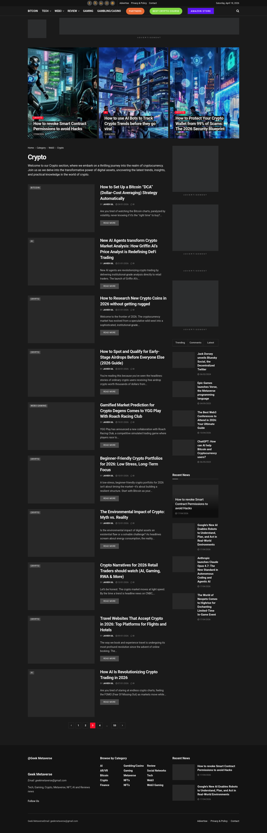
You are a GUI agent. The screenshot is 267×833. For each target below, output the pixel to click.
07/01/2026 (122, 683)
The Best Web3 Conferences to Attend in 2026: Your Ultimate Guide (207, 420)
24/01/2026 (122, 204)
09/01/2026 (122, 636)
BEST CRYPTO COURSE (166, 11)
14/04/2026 (181, 134)
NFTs (127, 780)
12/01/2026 (122, 523)
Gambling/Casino (109, 10)
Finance (104, 785)
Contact (153, 3)
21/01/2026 (122, 263)
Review (72, 10)
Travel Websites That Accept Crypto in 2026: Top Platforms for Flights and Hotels (133, 624)
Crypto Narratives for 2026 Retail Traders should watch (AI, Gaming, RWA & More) (130, 571)
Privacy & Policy (139, 3)
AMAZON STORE (201, 11)
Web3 (58, 10)
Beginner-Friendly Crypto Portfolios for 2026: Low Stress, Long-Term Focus (131, 464)
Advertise (124, 3)
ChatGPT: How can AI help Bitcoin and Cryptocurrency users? (207, 449)
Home (31, 148)
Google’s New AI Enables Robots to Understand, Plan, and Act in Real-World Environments (217, 790)
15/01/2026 (122, 476)
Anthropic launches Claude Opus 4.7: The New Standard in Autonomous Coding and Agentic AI (207, 569)
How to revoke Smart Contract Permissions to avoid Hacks (191, 504)
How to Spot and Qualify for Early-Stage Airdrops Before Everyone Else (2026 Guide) (132, 357)
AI (106, 112)
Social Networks (156, 770)
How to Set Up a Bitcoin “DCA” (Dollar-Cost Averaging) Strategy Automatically (128, 193)
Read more (109, 223)
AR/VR (104, 770)
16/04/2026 (109, 134)
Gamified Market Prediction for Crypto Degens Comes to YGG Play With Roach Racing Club (130, 411)
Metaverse (130, 775)
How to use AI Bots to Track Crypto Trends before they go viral (129, 123)
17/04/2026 (38, 134)
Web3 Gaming (39, 406)
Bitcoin (33, 10)
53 (114, 725)
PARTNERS (135, 11)
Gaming (88, 10)
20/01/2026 (122, 369)
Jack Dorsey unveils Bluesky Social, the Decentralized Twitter (207, 361)
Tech (45, 10)
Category (41, 148)
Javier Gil (108, 204)
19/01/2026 (122, 422)
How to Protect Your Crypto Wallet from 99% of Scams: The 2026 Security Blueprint (200, 123)
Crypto (38, 118)
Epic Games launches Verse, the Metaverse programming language (207, 390)
